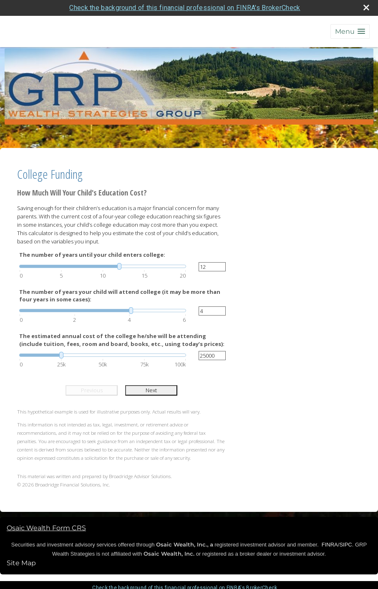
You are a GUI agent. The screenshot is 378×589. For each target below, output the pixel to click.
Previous (92, 390)
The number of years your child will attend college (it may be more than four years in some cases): (119, 295)
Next (151, 390)
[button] (350, 31)
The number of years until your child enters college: (92, 254)
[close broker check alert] (366, 7)
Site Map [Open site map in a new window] (21, 563)
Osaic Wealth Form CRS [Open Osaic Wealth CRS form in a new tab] (46, 528)
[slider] (102, 266)
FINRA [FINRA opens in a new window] (330, 544)
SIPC (345, 544)
